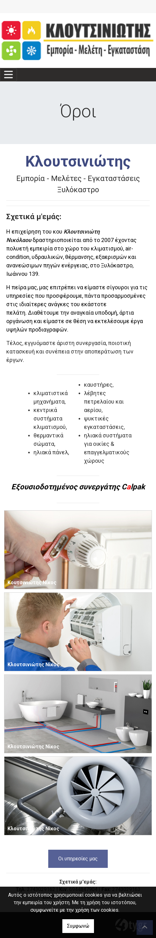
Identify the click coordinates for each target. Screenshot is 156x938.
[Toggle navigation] (8, 74)
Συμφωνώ (78, 926)
